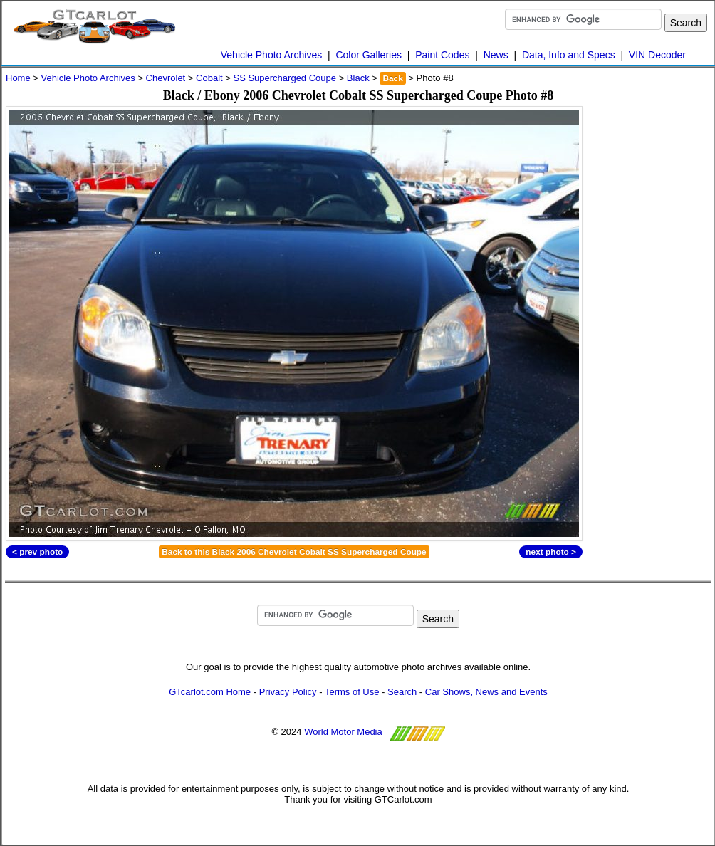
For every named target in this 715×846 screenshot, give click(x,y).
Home (18, 78)
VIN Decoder (657, 55)
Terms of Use (352, 691)
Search (402, 691)
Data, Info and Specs (568, 55)
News (496, 55)
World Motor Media (343, 731)
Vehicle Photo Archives (271, 55)
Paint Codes (442, 55)
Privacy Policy (288, 691)
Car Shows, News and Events (486, 691)
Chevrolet (166, 78)
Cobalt (209, 78)
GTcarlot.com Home (210, 691)
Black (358, 78)
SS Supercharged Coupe (284, 78)
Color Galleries (368, 55)
